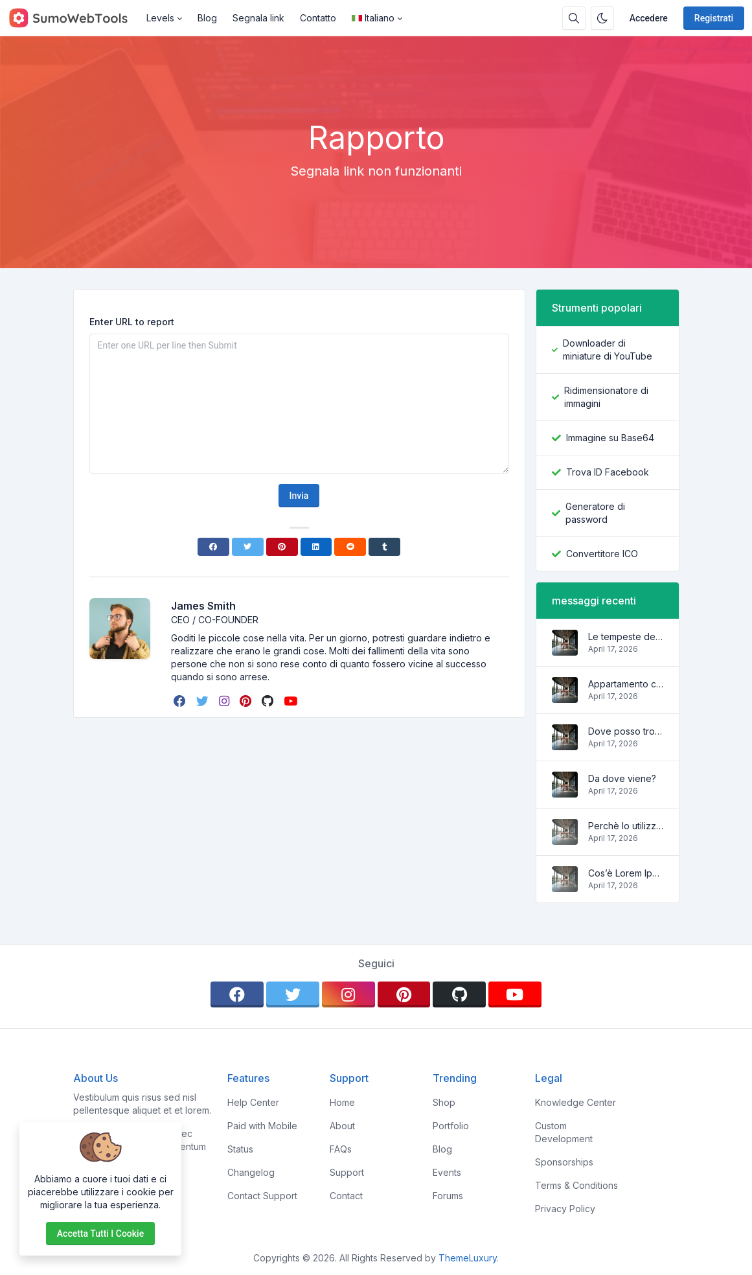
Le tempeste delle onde (625, 636)
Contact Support (262, 1195)
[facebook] (181, 701)
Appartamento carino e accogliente (625, 683)
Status (240, 1148)
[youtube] (291, 701)
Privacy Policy (565, 1208)
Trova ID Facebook (607, 471)
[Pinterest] (282, 547)
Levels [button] (160, 17)
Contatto (318, 17)
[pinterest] (246, 701)
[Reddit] (350, 547)
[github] (269, 701)
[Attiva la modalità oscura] (602, 18)
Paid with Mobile (262, 1125)
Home (342, 1102)
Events (447, 1172)
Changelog (251, 1172)
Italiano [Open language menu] (373, 17)
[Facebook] (213, 547)
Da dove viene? (622, 778)
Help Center (253, 1102)
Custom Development (564, 1132)
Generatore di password (595, 513)
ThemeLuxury (468, 1257)
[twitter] (204, 701)
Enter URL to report (131, 321)
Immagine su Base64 (610, 437)
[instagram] (225, 701)
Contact (346, 1195)
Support (347, 1172)
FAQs (341, 1148)
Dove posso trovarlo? (625, 731)
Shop (444, 1102)
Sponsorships (564, 1161)
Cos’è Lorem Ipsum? (625, 873)
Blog (207, 17)
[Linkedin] (316, 547)
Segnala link (258, 17)
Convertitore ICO (602, 553)
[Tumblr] (384, 547)
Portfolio (451, 1125)
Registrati (713, 18)
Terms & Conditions (576, 1185)
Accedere (649, 18)
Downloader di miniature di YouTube (607, 350)
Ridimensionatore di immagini (606, 397)
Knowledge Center (575, 1102)
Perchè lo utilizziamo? (625, 825)
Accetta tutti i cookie (100, 1233)
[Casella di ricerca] (574, 18)
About (342, 1125)
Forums (448, 1195)
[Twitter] (248, 547)
